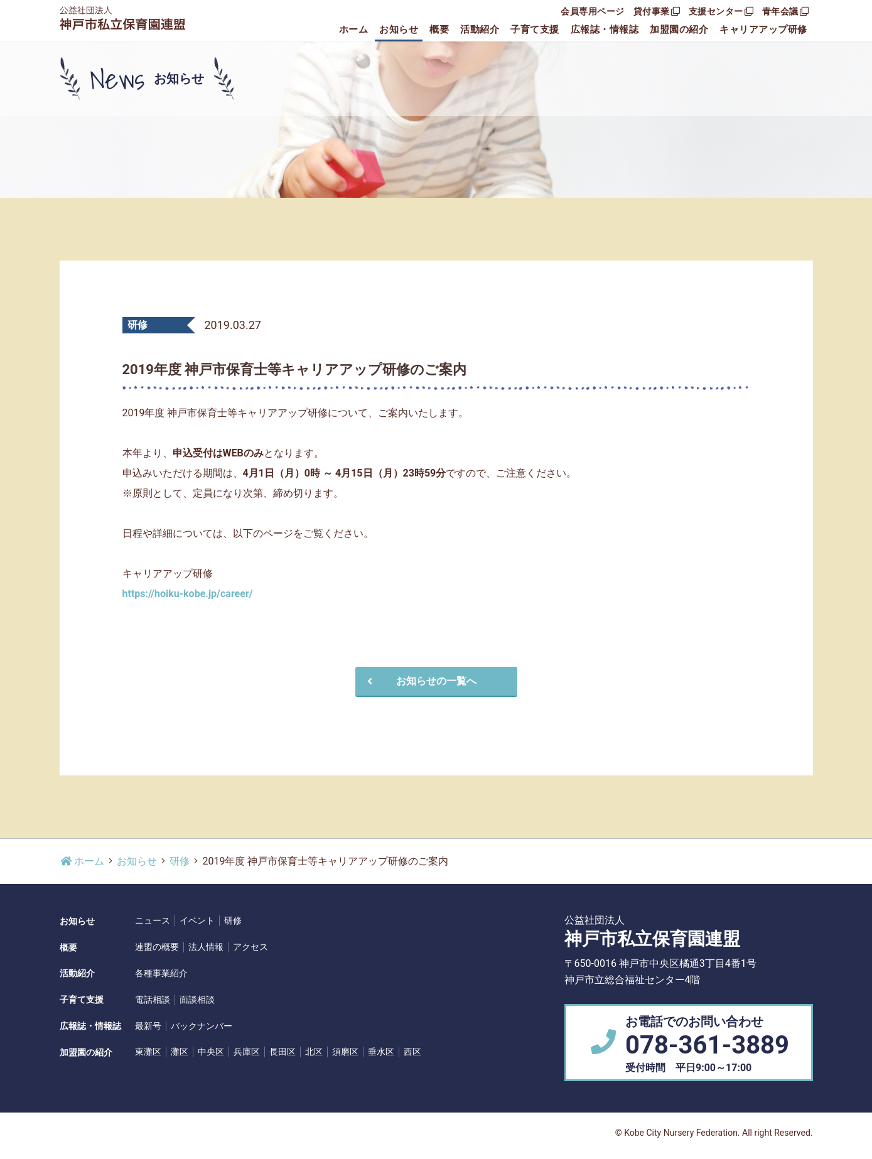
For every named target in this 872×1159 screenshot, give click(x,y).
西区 (412, 1052)
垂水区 (381, 1052)
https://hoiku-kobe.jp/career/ (187, 594)
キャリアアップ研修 (763, 29)
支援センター (721, 11)
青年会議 (785, 11)
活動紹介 (479, 29)
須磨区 (345, 1052)
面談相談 (197, 1000)
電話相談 (152, 1000)
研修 (180, 861)
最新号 (148, 1026)
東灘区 (148, 1052)
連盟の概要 (157, 947)
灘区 (179, 1052)
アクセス (250, 947)
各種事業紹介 (161, 973)
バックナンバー (201, 1026)
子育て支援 (534, 29)
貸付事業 (656, 11)
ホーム (354, 29)
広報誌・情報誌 (605, 29)
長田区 (282, 1052)
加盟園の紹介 (679, 29)
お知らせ (398, 29)
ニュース (152, 920)
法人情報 (205, 947)
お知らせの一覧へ (419, 681)
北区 (314, 1052)
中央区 (211, 1052)
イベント (197, 920)
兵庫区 (247, 1052)
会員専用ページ (593, 11)
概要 (439, 29)
